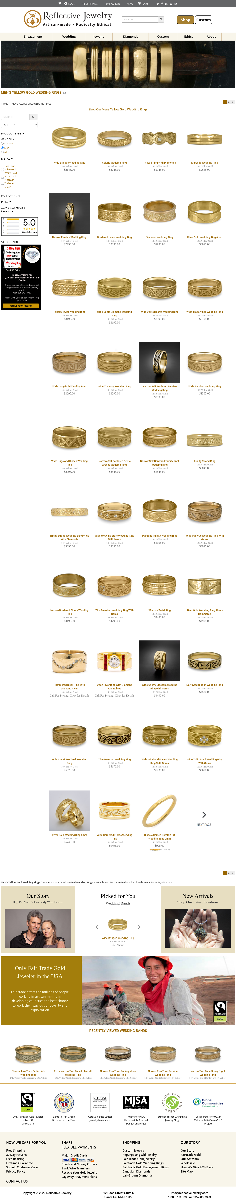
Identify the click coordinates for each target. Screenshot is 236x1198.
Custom (203, 19)
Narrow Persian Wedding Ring (69, 237)
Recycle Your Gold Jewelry (79, 1173)
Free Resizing (15, 1159)
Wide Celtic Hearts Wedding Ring (160, 311)
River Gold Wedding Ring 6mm (204, 237)
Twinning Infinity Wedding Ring (159, 535)
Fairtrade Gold (191, 1155)
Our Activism (190, 1159)
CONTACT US (17, 1181)
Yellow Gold (11, 169)
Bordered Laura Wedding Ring (114, 237)
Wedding (69, 36)
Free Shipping (15, 1151)
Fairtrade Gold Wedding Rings (143, 1163)
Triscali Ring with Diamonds (159, 162)
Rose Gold (10, 176)
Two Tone (10, 166)
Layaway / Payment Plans (79, 1177)
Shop (185, 19)
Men (6, 147)
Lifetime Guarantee (19, 1163)
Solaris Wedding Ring (114, 162)
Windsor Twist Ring (160, 610)
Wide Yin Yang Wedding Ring (114, 386)
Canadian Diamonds (136, 1171)
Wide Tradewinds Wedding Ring (204, 311)
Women (8, 143)
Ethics (188, 36)
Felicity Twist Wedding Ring (69, 311)
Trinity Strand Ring (204, 461)
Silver (8, 187)
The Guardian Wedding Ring (114, 759)
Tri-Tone (9, 183)
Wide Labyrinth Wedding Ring (69, 386)
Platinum (9, 179)
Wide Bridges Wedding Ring (69, 162)
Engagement (33, 36)
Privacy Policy (15, 1171)
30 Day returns (16, 1155)
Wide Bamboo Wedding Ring (204, 386)
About (211, 36)
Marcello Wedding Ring (204, 162)
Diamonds (130, 36)
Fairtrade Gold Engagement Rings (146, 1167)
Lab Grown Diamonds (138, 1175)
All (5, 152)
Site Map (187, 1171)
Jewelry (98, 36)
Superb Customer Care (22, 1167)
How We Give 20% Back (197, 1167)
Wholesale (188, 1163)
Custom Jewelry (133, 1151)
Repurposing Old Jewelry (140, 1155)
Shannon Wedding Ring (159, 237)
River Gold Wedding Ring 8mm (69, 835)
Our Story (187, 1151)
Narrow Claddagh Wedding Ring (204, 684)
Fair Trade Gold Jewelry (139, 1159)
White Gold (11, 172)
